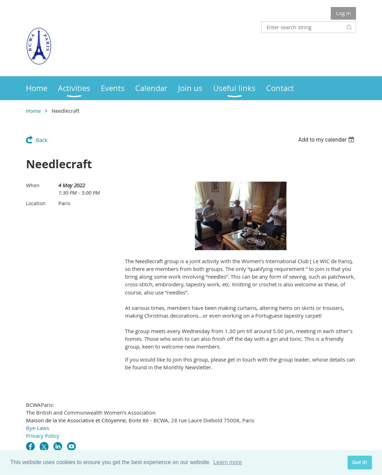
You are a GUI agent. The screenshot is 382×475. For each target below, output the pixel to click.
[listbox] (327, 139)
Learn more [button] (227, 462)
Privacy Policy (42, 435)
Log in (343, 13)
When (33, 185)
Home (33, 110)
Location (36, 203)
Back (41, 139)
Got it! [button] (359, 462)
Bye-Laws (37, 427)
